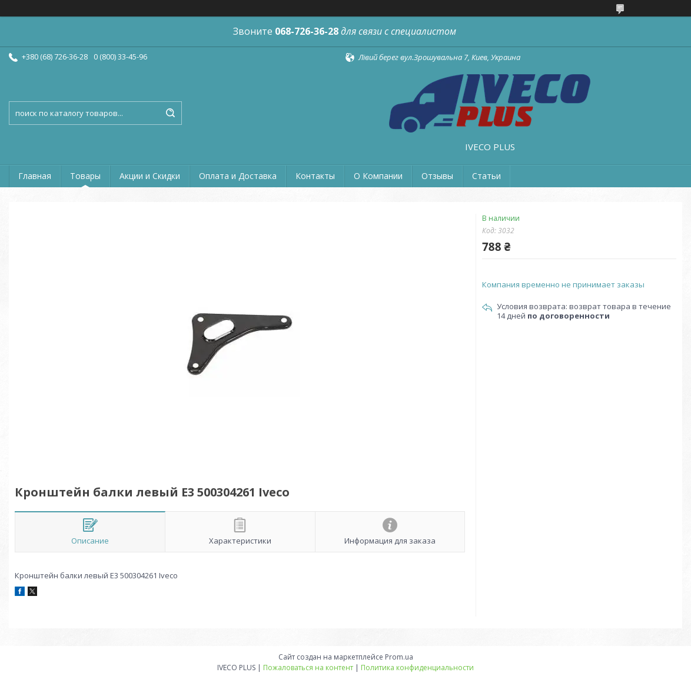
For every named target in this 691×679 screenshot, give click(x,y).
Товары (85, 175)
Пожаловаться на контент (308, 668)
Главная (34, 175)
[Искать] (170, 113)
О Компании (378, 175)
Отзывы (437, 175)
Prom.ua (399, 657)
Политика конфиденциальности (417, 668)
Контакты (315, 175)
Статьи (486, 175)
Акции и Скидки (149, 175)
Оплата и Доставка (238, 175)
